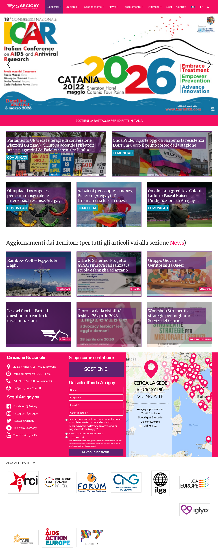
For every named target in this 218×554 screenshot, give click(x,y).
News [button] (113, 6)
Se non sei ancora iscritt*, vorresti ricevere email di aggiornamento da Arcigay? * (93, 428)
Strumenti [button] (155, 6)
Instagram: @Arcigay (25, 413)
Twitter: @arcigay (23, 420)
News (177, 242)
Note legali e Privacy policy (193, 545)
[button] (201, 7)
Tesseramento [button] (133, 6)
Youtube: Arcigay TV (25, 435)
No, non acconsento (77, 437)
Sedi (169, 6)
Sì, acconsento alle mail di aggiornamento (86, 433)
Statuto (75, 545)
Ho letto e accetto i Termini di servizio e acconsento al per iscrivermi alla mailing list (95, 420)
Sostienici (96, 369)
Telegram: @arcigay (25, 428)
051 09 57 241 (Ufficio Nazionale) (32, 381)
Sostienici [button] (54, 6)
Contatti (181, 6)
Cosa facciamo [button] (94, 6)
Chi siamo (63, 545)
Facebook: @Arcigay (25, 406)
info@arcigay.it (21, 388)
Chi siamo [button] (73, 6)
